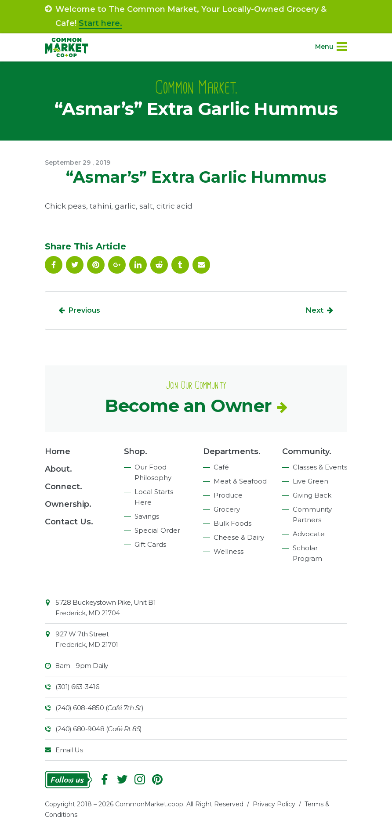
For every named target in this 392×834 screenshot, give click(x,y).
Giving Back (312, 495)
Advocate (309, 534)
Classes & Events (320, 467)
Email (201, 265)
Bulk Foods (232, 523)
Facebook (53, 265)
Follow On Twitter (74, 265)
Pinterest (96, 265)
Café (221, 467)
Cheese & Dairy (239, 537)
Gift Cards (150, 544)
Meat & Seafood (240, 481)
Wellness (228, 551)
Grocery (227, 509)
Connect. (63, 486)
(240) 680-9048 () (98, 729)
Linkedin (138, 265)
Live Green (310, 481)
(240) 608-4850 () (99, 708)
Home (57, 451)
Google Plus (117, 265)
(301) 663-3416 (77, 686)
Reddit (159, 265)
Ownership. (68, 504)
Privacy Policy (274, 804)
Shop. (135, 451)
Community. (306, 451)
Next (314, 310)
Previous (84, 310)
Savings (146, 516)
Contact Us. (69, 522)
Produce (228, 495)
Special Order (157, 530)
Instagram (140, 779)
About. (58, 469)
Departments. (232, 451)
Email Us (69, 750)
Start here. (100, 23)
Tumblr (180, 265)
